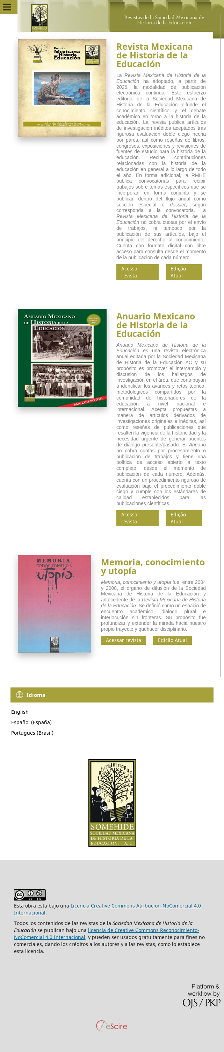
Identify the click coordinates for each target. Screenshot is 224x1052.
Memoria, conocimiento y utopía (153, 566)
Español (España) (31, 722)
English (20, 711)
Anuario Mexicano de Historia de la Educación (155, 324)
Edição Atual (178, 272)
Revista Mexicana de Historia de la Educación (154, 55)
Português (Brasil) (32, 732)
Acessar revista (130, 272)
